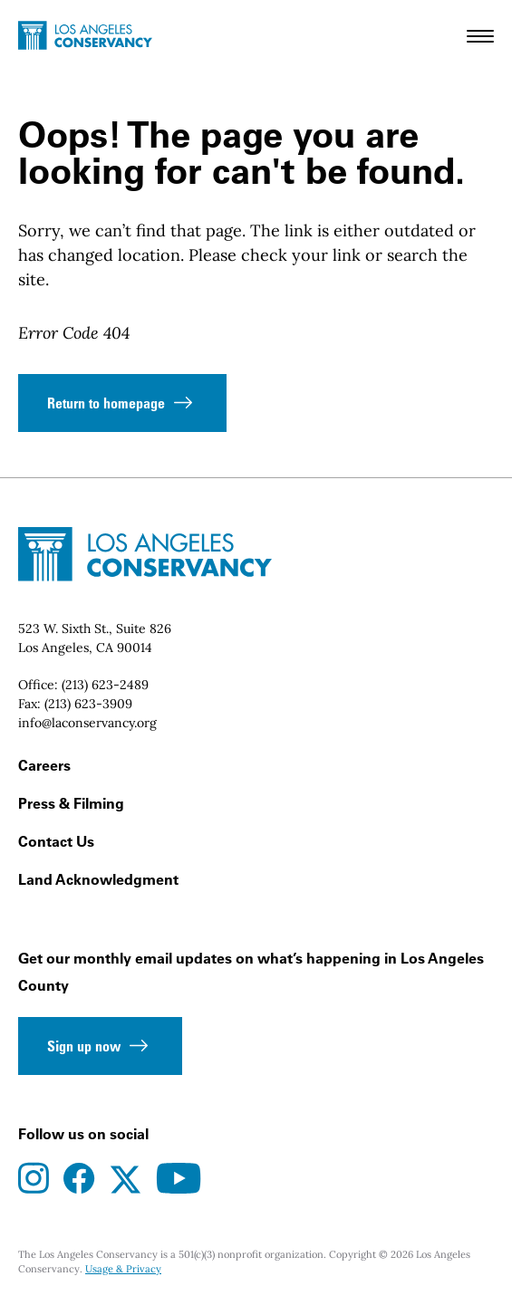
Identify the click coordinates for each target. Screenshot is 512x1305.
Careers (44, 765)
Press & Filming (71, 803)
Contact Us (56, 841)
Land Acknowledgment (98, 879)
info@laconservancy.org (87, 723)
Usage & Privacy (123, 1268)
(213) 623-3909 (88, 704)
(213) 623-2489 (105, 684)
